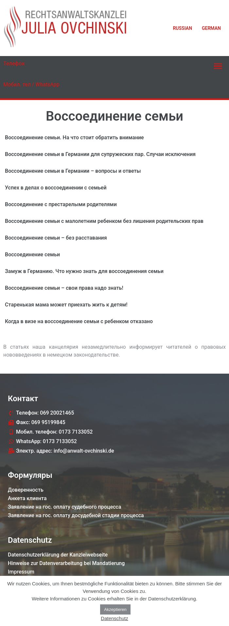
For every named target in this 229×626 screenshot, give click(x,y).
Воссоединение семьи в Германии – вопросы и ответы (73, 171)
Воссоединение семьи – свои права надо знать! (64, 288)
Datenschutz (114, 618)
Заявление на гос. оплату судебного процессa (64, 507)
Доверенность (26, 490)
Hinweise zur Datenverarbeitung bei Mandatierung (66, 563)
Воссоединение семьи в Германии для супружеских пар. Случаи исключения (100, 154)
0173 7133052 (24, 92)
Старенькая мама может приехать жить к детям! (66, 305)
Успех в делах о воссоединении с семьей (56, 188)
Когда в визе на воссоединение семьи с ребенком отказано (79, 321)
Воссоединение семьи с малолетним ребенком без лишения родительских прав (104, 221)
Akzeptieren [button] (115, 609)
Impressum (21, 572)
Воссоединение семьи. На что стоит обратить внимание (74, 137)
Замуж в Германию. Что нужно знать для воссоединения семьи (84, 271)
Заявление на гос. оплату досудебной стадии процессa (76, 515)
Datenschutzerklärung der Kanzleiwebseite (58, 555)
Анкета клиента (27, 498)
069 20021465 (24, 71)
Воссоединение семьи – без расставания (56, 238)
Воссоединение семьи (32, 254)
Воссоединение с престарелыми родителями (61, 204)
